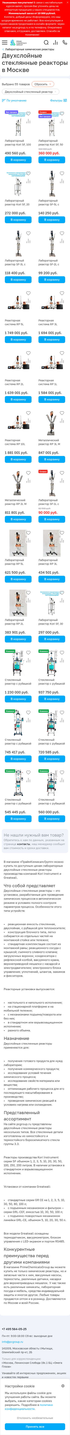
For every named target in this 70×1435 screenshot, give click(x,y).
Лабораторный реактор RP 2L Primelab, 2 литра (16, 623)
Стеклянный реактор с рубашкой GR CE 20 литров (51, 803)
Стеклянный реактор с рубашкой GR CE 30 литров (51, 743)
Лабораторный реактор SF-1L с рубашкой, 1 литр (49, 503)
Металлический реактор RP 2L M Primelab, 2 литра (16, 503)
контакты (23, 844)
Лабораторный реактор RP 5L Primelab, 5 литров (17, 563)
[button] (46, 42)
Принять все (35, 1426)
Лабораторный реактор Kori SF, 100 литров (18, 144)
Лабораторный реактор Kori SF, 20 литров (17, 204)
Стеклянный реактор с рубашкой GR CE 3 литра (18, 803)
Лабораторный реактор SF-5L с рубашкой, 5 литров (51, 204)
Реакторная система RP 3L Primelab (47, 324)
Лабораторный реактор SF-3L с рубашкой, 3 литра (17, 264)
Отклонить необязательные (35, 1418)
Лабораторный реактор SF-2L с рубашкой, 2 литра (50, 264)
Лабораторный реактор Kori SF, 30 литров (50, 623)
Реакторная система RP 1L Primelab (47, 384)
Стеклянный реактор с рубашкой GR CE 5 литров (18, 743)
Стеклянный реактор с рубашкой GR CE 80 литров (18, 683)
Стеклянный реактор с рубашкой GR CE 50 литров (51, 683)
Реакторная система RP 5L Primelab (14, 324)
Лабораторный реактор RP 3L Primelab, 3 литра (49, 563)
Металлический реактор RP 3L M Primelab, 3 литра (49, 444)
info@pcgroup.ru (12, 1341)
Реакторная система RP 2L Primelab (14, 384)
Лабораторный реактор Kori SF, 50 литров (50, 144)
